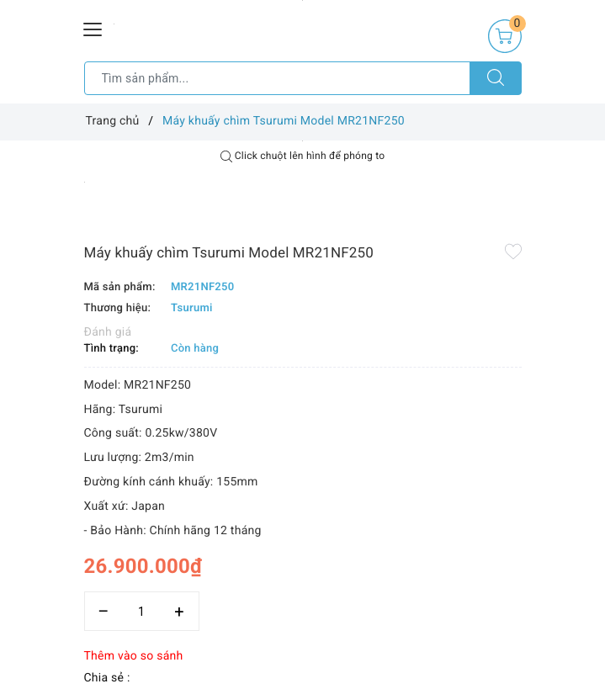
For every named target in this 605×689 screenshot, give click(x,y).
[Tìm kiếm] (496, 78)
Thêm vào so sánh (133, 656)
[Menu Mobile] (93, 27)
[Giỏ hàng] (505, 36)
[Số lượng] (142, 611)
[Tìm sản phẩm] (277, 78)
